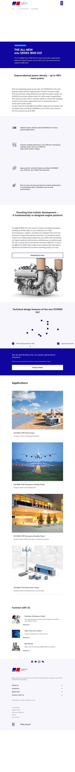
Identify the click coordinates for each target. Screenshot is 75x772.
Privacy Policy (15, 707)
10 (48, 324)
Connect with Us (37, 695)
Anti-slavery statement (18, 712)
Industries (37, 688)
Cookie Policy (15, 717)
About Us (37, 685)
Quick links (37, 692)
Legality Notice (16, 710)
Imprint (14, 715)
